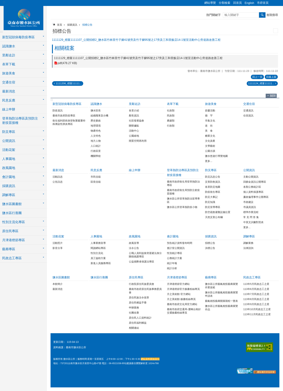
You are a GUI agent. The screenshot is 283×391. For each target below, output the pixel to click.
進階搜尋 (272, 14)
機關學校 (96, 156)
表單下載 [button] (8, 64)
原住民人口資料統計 (140, 317)
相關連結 (134, 327)
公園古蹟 (210, 150)
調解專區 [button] (8, 195)
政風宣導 (134, 243)
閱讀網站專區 (98, 248)
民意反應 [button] (8, 100)
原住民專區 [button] (10, 231)
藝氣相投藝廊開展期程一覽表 (221, 300)
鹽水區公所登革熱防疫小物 (182, 207)
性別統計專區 (174, 253)
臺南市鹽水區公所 (23, 17)
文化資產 (210, 140)
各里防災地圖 (212, 186)
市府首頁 (263, 2)
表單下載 (172, 103)
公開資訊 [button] (8, 141)
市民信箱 (96, 176)
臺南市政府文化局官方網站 (182, 304)
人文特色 (96, 135)
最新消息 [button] (8, 91)
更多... (208, 161)
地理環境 (96, 125)
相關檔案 (64, 48)
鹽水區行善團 (12, 213)
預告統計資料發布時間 (179, 243)
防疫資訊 (58, 110)
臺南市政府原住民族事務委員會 (145, 291)
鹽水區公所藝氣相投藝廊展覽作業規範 (221, 286)
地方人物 (96, 140)
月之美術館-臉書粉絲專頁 (181, 299)
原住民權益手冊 (138, 302)
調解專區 (249, 236)
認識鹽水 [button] (8, 46)
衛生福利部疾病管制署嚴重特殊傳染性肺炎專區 (69, 122)
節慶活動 (210, 110)
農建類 (171, 120)
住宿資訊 (248, 115)
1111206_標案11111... (69, 83)
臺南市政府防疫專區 (64, 115)
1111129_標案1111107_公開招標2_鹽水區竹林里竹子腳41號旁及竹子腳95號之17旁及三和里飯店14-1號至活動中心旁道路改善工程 (138, 58)
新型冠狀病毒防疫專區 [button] (18, 37)
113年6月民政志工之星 (256, 289)
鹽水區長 (96, 110)
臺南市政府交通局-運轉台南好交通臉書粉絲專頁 (184, 311)
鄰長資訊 (134, 115)
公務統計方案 (174, 258)
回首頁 (237, 2)
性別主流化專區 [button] (13, 222)
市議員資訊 (249, 207)
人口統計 (96, 145)
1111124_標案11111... (261, 83)
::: (4, 2)
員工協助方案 (98, 258)
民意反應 (96, 170)
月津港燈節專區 (177, 277)
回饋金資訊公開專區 (254, 181)
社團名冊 (134, 312)
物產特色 (96, 130)
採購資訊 (72, 24)
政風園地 (134, 236)
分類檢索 (224, 2)
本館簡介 (58, 284)
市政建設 (248, 202)
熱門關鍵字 (213, 14)
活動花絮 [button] (8, 150)
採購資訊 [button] (8, 186)
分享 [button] (273, 3)
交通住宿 (249, 103)
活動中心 (134, 130)
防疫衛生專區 (212, 191)
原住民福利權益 (138, 322)
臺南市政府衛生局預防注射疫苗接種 (183, 192)
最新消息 (58, 170)
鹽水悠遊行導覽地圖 (216, 156)
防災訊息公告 (212, 176)
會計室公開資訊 (176, 248)
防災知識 (210, 202)
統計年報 (172, 263)
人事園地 (96, 236)
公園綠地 (134, 135)
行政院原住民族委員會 (141, 284)
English (249, 3)
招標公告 (87, 24)
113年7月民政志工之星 (256, 294)
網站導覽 (210, 2)
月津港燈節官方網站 (178, 284)
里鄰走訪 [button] (8, 55)
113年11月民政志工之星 (257, 314)
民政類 (171, 115)
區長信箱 (96, 181)
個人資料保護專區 (253, 191)
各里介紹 (134, 110)
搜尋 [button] (262, 15)
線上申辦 (8, 109)
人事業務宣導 (98, 243)
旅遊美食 (211, 103)
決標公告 (210, 248)
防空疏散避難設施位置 (217, 212)
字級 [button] (278, 3)
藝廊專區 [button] (8, 249)
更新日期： (59, 341)
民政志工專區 (252, 277)
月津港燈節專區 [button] (13, 240)
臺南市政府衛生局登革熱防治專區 (183, 183)
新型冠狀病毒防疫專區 (67, 103)
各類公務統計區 (252, 186)
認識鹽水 (96, 103)
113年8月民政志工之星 (256, 299)
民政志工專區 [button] (12, 258)
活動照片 (58, 243)
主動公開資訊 (250, 176)
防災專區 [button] (8, 132)
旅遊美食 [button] (8, 73)
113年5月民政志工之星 (256, 284)
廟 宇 (209, 115)
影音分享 (58, 248)
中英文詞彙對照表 (253, 222)
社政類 (171, 110)
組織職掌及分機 (99, 115)
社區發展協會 (136, 120)
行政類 (171, 125)
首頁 (59, 24)
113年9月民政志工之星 (256, 304)
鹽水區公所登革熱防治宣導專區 (183, 200)
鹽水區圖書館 (61, 277)
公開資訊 (249, 170)
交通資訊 (248, 110)
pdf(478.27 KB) (67, 63)
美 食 (209, 130)
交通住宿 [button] (8, 82)
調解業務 (248, 243)
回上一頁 (257, 76)
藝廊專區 (211, 277)
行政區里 (96, 150)
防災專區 (211, 170)
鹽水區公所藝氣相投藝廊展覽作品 (221, 308)
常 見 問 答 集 (251, 217)
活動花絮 (58, 236)
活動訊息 (58, 176)
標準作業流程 (250, 212)
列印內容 (275, 30)
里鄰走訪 (134, 103)
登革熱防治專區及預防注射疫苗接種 (183, 173)
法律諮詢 (248, 248)
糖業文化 (210, 135)
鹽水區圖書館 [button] (12, 204)
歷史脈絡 (96, 120)
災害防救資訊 (212, 181)
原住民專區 (136, 277)
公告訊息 (58, 181)
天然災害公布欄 (214, 217)
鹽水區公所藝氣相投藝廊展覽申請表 (221, 294)
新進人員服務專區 (101, 263)
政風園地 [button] (8, 168)
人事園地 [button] (8, 159)
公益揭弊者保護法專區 (141, 261)
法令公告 (134, 248)
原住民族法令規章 (139, 297)
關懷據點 (134, 125)
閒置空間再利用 (138, 140)
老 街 (209, 125)
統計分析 (172, 268)
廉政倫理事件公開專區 (256, 197)
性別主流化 (97, 253)
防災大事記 (211, 197)
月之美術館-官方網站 (179, 294)
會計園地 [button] (8, 177)
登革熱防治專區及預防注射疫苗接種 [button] (20, 121)
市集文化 (210, 120)
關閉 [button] (273, 95)
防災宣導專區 (212, 207)
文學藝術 (210, 145)
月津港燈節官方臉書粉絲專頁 (183, 289)
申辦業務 (134, 307)
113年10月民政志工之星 (257, 309)
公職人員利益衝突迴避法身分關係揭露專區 (145, 255)
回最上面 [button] (271, 76)
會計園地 (172, 236)
